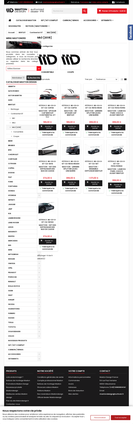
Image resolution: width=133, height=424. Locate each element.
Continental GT (17, 113)
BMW (10, 141)
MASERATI (12, 231)
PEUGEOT (12, 272)
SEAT (10, 295)
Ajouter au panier (47, 127)
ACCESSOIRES (90, 20)
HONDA (11, 191)
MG (9, 245)
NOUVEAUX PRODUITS (17, 340)
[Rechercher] (69, 11)
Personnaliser (100, 417)
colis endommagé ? (14, 377)
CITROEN (12, 163)
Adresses (72, 387)
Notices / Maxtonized (37, 26)
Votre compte (76, 371)
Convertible (18, 132)
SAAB (10, 290)
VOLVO (11, 336)
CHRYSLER (12, 159)
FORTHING (12, 186)
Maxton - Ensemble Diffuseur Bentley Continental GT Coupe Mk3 (93, 170)
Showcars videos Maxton (47, 387)
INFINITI (11, 200)
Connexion (84, 2)
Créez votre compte (99, 2)
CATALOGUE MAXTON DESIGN (21, 82)
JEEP (10, 209)
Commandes (74, 380)
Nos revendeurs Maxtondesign (50, 394)
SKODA (11, 304)
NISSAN (11, 259)
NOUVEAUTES (15, 26)
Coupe (16, 136)
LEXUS (10, 227)
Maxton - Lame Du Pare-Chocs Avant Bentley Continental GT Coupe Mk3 (117, 115)
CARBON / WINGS (71, 20)
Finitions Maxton (43, 390)
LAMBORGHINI (14, 218)
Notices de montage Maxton (18, 380)
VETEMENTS (106, 20)
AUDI (10, 100)
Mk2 (13, 122)
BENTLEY (11, 104)
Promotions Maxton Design (17, 384)
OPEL (10, 268)
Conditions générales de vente (50, 377)
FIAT (10, 177)
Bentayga (15, 109)
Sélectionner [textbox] (13, 68)
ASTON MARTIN (15, 95)
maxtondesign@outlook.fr (54, 2)
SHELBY (11, 299)
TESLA (10, 322)
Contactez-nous (13, 404)
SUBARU (11, 313)
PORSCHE (12, 277)
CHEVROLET (13, 154)
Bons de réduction (76, 390)
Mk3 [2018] (16, 127)
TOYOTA (12, 327)
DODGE (11, 172)
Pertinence (107, 79)
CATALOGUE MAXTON (26, 20)
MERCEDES (13, 240)
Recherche (34, 78)
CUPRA (11, 168)
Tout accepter (121, 417)
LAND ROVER (13, 222)
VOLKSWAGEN (14, 331)
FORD (10, 181)
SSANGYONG (14, 309)
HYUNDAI (12, 195)
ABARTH (11, 86)
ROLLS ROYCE (14, 286)
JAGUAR (11, 204)
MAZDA (11, 236)
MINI (10, 250)
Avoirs (71, 384)
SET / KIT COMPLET (49, 20)
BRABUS (11, 145)
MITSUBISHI (13, 254)
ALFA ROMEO (13, 91)
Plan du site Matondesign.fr (17, 400)
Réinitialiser (18, 78)
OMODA (11, 263)
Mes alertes (73, 394)
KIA (9, 213)
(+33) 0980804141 (25, 2)
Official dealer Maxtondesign (49, 397)
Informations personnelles (79, 377)
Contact (105, 371)
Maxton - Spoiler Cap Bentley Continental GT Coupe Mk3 (47, 114)
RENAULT (12, 281)
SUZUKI (11, 318)
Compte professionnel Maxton (50, 380)
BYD (10, 150)
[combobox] (23, 68)
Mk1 (13, 118)
